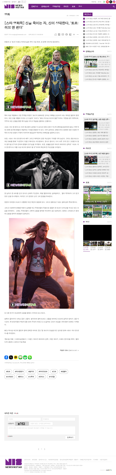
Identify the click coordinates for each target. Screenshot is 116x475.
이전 (38, 449)
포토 (73, 6)
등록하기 (70, 437)
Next (109, 195)
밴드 (30, 357)
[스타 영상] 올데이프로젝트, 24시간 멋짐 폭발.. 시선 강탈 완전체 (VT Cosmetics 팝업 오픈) (98, 167)
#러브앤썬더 (19, 371)
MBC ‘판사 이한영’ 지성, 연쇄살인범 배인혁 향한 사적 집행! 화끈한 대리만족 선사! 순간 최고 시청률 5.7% (99, 46)
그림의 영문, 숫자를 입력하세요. (40, 423)
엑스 (11, 357)
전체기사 (34, 6)
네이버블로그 (20, 357)
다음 (44, 449)
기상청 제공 (23, 2)
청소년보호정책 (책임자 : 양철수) (69, 459)
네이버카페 (25, 357)
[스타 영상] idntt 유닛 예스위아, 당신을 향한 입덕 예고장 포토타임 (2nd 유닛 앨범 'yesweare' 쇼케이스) (99, 22)
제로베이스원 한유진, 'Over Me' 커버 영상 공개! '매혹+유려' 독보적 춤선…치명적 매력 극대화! (99, 43)
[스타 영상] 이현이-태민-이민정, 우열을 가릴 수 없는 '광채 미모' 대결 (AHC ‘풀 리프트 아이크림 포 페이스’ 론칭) (98, 176)
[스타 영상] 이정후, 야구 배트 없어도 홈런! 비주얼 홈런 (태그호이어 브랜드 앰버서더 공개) (99, 19)
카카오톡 (16, 357)
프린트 (66, 34)
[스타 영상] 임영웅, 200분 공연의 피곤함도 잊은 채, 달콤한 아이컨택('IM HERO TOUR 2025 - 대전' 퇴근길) (98, 139)
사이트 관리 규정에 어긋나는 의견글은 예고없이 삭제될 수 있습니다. (31, 428)
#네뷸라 (63, 371)
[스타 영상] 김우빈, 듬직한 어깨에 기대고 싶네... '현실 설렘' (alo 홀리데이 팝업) (98, 170)
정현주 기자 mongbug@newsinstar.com (15, 34)
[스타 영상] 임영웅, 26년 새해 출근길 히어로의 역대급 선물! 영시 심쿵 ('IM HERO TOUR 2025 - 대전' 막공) (99, 40)
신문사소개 (27, 459)
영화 (77, 15)
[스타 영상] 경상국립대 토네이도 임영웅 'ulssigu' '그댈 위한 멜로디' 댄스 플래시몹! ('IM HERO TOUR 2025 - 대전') (98, 142)
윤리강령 (34, 459)
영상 (80, 6)
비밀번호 (46, 419)
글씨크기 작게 (78, 34)
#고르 (54, 371)
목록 (59, 34)
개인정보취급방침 (53, 459)
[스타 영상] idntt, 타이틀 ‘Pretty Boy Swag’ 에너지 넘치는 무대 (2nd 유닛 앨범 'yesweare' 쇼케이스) (99, 28)
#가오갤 (51, 376)
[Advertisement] (41, 396)
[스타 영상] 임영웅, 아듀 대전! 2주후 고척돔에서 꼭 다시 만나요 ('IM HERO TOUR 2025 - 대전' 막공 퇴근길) (99, 37)
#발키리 (31, 371)
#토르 (8, 371)
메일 (63, 34)
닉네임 (11, 419)
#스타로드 (9, 376)
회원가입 (94, 2)
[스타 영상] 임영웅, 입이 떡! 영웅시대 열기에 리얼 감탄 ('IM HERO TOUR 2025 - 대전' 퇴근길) (98, 136)
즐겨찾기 (14, 2)
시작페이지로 (6, 2)
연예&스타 (45, 6)
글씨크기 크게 (74, 34)
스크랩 (70, 34)
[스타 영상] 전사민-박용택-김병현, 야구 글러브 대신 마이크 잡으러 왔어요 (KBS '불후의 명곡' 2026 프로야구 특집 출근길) (99, 34)
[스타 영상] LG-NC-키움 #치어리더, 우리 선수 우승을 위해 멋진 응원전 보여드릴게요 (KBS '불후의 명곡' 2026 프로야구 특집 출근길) (99, 31)
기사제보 (95, 459)
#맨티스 (21, 376)
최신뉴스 (87, 14)
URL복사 (55, 34)
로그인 (99, 2)
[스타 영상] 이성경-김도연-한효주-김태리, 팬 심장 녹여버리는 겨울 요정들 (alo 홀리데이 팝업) (98, 173)
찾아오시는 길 (43, 459)
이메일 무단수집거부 (85, 459)
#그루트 (31, 376)
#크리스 (41, 376)
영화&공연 (56, 6)
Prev (86, 195)
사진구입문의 (103, 459)
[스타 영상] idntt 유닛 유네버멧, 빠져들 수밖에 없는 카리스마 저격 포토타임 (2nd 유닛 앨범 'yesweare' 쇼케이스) (99, 25)
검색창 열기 (114, 6)
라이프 (65, 6)
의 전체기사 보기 (68, 350)
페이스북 (6, 357)
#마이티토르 (43, 371)
